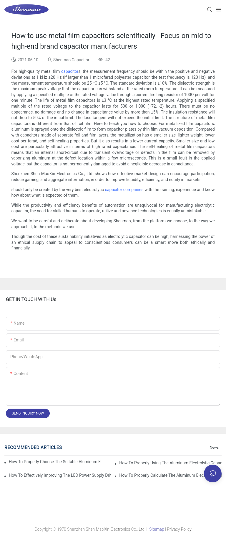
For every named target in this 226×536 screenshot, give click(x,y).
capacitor (69, 71)
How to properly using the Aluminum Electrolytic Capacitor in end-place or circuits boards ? (170, 463)
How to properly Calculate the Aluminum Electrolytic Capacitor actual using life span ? (170, 475)
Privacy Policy (179, 529)
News (214, 447)
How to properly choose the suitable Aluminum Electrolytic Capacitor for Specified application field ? (55, 461)
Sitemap (156, 529)
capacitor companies (124, 189)
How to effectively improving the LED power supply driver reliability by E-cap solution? (60, 475)
